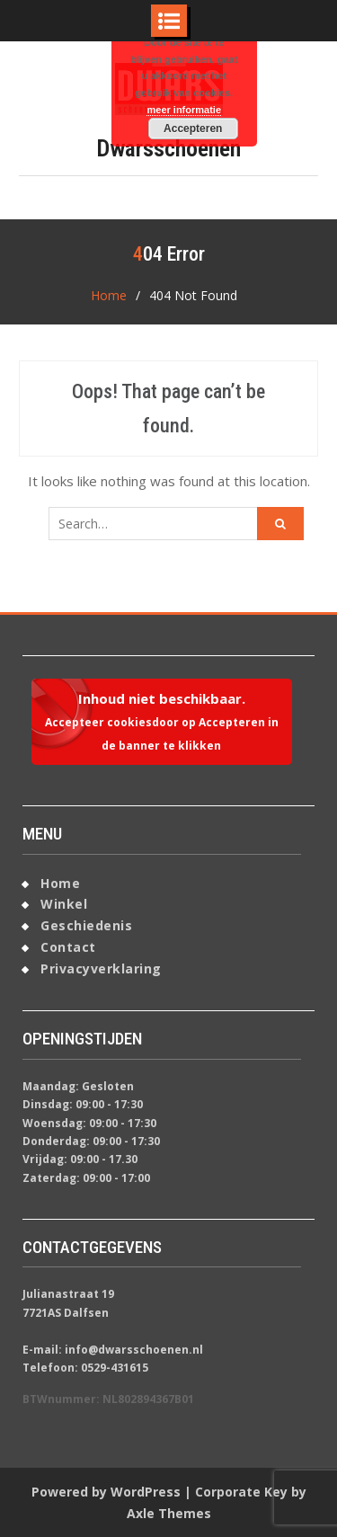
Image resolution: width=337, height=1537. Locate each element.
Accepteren (193, 128)
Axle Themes (169, 1513)
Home (60, 883)
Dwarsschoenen (168, 148)
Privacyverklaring (101, 968)
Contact (68, 946)
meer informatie (183, 109)
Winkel (63, 903)
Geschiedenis (86, 925)
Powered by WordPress (106, 1491)
